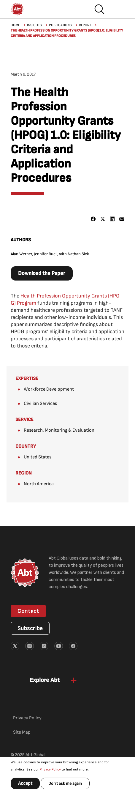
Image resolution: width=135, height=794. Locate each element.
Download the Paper (41, 273)
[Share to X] (102, 219)
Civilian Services (40, 403)
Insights (34, 25)
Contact (28, 611)
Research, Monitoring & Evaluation (59, 430)
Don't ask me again (65, 783)
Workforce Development (49, 389)
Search (99, 9)
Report (85, 25)
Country (25, 446)
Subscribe (30, 628)
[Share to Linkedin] (112, 219)
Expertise (26, 378)
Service (24, 419)
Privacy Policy (50, 769)
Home (15, 25)
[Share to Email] (121, 219)
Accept (25, 783)
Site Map (22, 732)
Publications (60, 25)
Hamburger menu (118, 9)
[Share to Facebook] (93, 219)
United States (37, 457)
